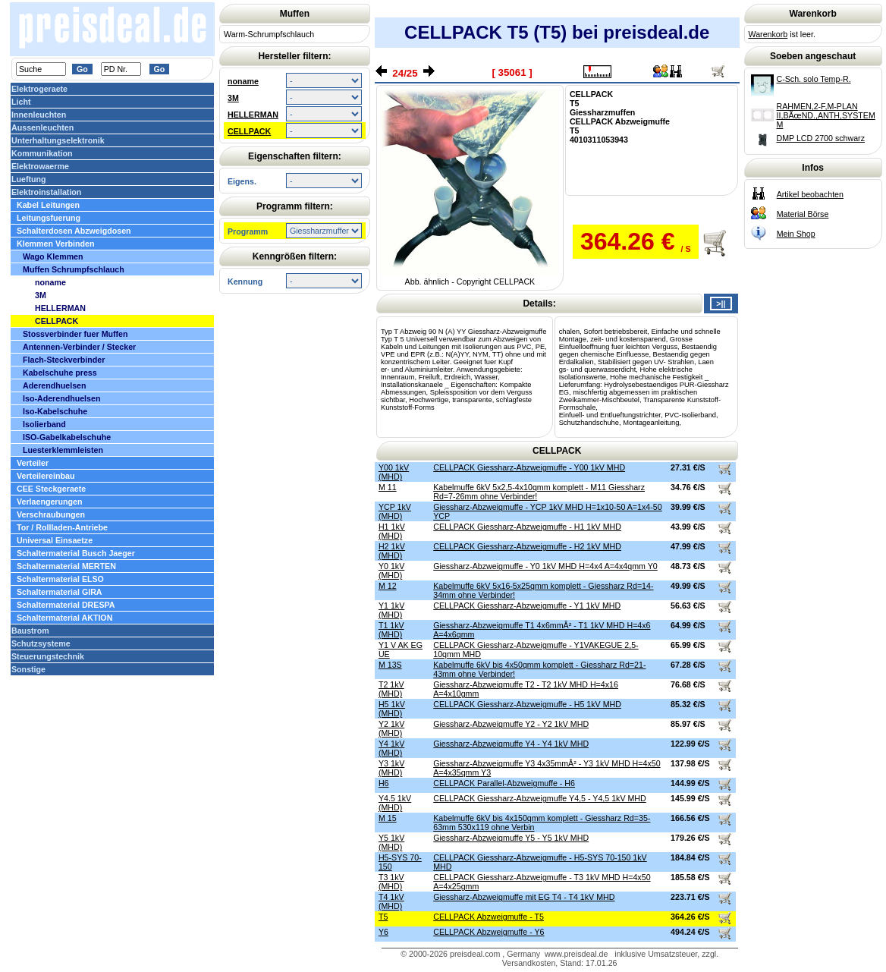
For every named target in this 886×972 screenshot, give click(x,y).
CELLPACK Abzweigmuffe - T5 (488, 916)
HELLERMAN (253, 114)
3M (233, 97)
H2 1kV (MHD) (392, 551)
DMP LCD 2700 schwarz (821, 138)
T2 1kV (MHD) (391, 689)
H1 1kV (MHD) (392, 531)
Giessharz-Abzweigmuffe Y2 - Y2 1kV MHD (511, 723)
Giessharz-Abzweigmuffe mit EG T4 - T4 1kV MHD (523, 896)
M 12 (388, 585)
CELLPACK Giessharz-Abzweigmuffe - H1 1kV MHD (527, 526)
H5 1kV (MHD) (392, 709)
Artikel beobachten (810, 194)
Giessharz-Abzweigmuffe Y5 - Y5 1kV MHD (511, 837)
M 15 (388, 818)
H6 (384, 783)
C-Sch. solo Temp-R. (814, 78)
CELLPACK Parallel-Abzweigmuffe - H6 (504, 783)
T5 (383, 916)
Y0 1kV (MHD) (391, 570)
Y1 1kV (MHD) (391, 610)
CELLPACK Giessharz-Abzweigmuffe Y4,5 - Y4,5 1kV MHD (539, 798)
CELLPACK (249, 131)
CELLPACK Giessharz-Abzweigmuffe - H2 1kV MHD (527, 546)
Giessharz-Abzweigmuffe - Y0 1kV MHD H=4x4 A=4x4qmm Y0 (545, 566)
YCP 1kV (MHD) (395, 511)
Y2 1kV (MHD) (391, 728)
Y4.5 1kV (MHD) (395, 803)
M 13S (390, 664)
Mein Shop (796, 233)
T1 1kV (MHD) (391, 630)
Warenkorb (768, 34)
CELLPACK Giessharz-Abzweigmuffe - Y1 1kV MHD (527, 605)
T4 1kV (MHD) (391, 901)
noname (243, 81)
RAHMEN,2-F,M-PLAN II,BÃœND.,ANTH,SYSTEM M (826, 115)
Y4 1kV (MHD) (391, 748)
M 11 (388, 487)
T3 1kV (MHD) (391, 882)
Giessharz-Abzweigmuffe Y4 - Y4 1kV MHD (511, 743)
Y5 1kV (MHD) (391, 842)
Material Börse (803, 214)
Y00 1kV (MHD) (394, 472)
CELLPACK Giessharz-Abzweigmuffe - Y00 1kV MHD (529, 467)
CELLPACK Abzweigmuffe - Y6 (488, 931)
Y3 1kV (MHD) (391, 768)
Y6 (383, 931)
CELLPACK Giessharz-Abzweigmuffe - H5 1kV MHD (527, 704)
